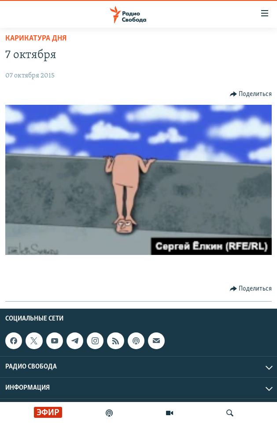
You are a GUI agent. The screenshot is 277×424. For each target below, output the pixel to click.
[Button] (251, 94)
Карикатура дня (35, 38)
